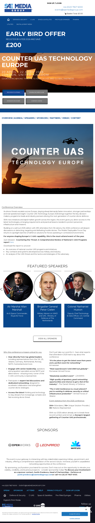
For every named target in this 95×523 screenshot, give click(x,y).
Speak (7, 490)
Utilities (10, 24)
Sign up (69, 490)
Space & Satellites (45, 19)
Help (40, 490)
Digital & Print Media (24, 24)
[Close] (86, 509)
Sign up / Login (54, 3)
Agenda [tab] (18, 118)
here (12, 242)
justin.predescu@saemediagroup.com (35, 475)
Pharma (76, 19)
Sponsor (18, 490)
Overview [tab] (7, 118)
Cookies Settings (75, 518)
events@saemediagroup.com (69, 10)
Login (77, 490)
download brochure (36, 92)
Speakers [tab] (29, 118)
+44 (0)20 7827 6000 (73, 7)
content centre (36, 101)
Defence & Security (20, 19)
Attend (30, 490)
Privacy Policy (54, 490)
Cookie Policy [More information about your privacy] (36, 514)
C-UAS (33, 19)
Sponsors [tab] (42, 118)
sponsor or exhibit (13, 101)
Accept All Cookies (74, 514)
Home (8, 19)
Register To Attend (13, 92)
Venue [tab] (65, 118)
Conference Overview (12, 207)
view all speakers (47, 339)
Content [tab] (76, 118)
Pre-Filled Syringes (62, 19)
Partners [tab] (55, 118)
